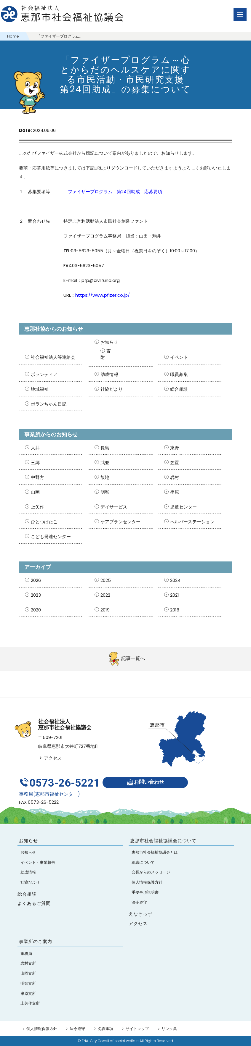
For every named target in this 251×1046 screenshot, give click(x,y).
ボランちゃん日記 (48, 404)
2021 (174, 595)
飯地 (104, 477)
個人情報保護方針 (41, 1029)
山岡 (35, 492)
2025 (105, 580)
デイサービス (113, 507)
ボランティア (44, 374)
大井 (35, 448)
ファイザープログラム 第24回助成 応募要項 (115, 191)
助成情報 (109, 374)
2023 (36, 595)
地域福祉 (40, 389)
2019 (105, 610)
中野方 (37, 477)
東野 (174, 448)
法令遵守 (77, 1029)
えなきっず (140, 914)
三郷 (35, 462)
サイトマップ (137, 1029)
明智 (104, 492)
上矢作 (37, 507)
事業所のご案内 (35, 941)
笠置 (174, 462)
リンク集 (169, 1029)
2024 (175, 580)
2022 (105, 595)
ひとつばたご (44, 522)
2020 (36, 610)
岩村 (174, 477)
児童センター (183, 507)
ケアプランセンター (120, 522)
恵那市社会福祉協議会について (163, 840)
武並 (104, 462)
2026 (36, 580)
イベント (179, 357)
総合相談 (179, 389)
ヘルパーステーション (192, 522)
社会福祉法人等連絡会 (53, 357)
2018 (174, 610)
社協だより (111, 389)
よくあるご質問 (34, 903)
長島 (104, 448)
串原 (174, 492)
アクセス (50, 758)
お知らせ (109, 342)
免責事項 (105, 1029)
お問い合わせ (145, 782)
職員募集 (179, 374)
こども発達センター (51, 536)
